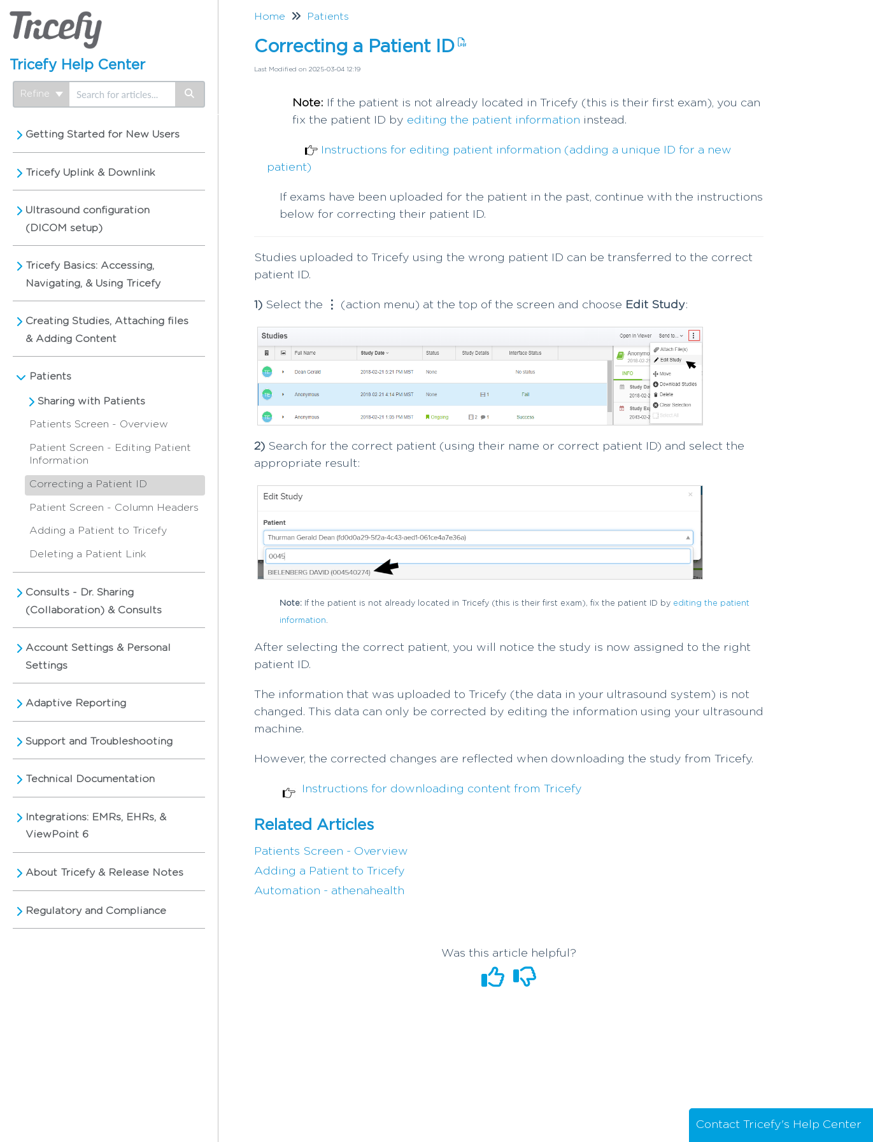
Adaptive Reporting (75, 703)
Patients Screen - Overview (98, 424)
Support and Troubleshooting (99, 741)
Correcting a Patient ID (88, 484)
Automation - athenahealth (329, 891)
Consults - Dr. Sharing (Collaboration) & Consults (93, 601)
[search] (122, 94)
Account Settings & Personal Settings (98, 657)
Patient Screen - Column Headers (114, 508)
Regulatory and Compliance (95, 911)
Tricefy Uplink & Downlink (90, 173)
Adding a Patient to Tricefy (98, 530)
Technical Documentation (90, 779)
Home (269, 16)
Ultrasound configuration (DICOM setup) (87, 219)
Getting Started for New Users (102, 134)
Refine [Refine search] (41, 94)
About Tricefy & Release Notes (104, 872)
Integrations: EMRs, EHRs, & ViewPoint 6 (95, 826)
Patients (50, 376)
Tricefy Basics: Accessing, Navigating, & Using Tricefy (92, 275)
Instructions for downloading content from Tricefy (442, 789)
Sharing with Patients (91, 401)
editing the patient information (493, 120)
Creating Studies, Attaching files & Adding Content (106, 330)
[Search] (190, 94)
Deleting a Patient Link (87, 554)
